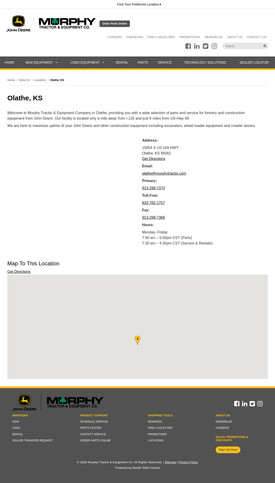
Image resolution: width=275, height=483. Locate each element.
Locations (156, 440)
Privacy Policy (188, 462)
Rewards (155, 421)
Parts (143, 62)
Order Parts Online (114, 23)
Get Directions (153, 159)
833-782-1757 (153, 203)
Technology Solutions (205, 62)
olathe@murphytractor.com (164, 173)
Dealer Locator (254, 62)
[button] (137, 340)
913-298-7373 (153, 188)
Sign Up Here (228, 449)
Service (165, 62)
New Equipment (41, 62)
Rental (122, 62)
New (15, 421)
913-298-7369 (153, 217)
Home (9, 62)
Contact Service (93, 434)
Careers (114, 37)
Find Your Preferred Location (139, 4)
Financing (134, 37)
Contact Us (256, 37)
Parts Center (90, 428)
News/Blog (214, 37)
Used (16, 428)
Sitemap (170, 462)
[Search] (236, 46)
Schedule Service (94, 421)
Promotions (189, 37)
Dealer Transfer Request (32, 440)
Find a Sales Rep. (161, 37)
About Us (235, 37)
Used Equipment (87, 62)
